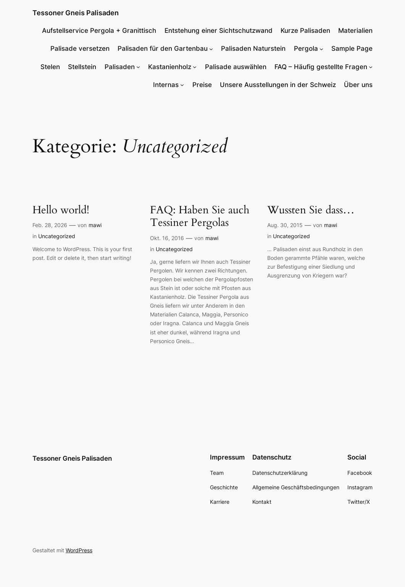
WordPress (79, 550)
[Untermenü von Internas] (182, 85)
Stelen (50, 67)
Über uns (358, 85)
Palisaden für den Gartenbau (163, 48)
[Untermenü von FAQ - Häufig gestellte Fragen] (371, 67)
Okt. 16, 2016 (167, 238)
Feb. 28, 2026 (49, 225)
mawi (95, 225)
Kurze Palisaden (305, 30)
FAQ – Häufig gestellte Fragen (320, 67)
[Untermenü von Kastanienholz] (195, 67)
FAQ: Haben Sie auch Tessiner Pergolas (199, 216)
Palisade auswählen (235, 67)
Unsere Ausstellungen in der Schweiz (278, 85)
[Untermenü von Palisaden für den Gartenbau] (211, 48)
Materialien (355, 30)
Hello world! (60, 210)
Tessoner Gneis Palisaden (75, 13)
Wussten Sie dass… (311, 210)
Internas (166, 85)
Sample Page (352, 48)
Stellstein (82, 67)
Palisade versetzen (80, 48)
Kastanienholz (169, 67)
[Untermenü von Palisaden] (138, 67)
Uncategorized (56, 236)
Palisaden (120, 67)
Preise (202, 85)
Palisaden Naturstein (253, 48)
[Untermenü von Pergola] (321, 48)
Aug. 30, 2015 (285, 225)
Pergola (306, 48)
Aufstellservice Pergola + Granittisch (99, 30)
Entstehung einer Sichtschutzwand (219, 30)
